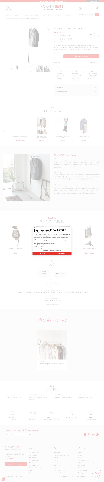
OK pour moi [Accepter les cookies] (61, 253)
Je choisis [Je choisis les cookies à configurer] (42, 253)
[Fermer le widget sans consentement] (40, 228)
